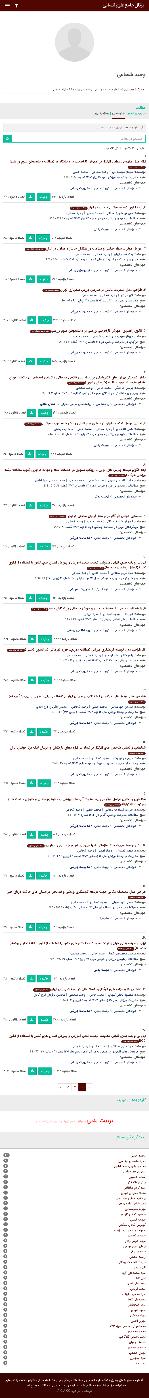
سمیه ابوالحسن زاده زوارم (130, 1230)
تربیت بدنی (101, 188)
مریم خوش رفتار (123, 758)
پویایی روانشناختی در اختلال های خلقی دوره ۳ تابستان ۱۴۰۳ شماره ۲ (94, 393)
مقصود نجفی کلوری (120, 994)
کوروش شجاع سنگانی (119, 213)
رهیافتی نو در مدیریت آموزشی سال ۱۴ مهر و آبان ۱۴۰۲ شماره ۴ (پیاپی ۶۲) (92, 578)
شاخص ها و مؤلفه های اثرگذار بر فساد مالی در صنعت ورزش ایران (87, 989)
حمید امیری (138, 1310)
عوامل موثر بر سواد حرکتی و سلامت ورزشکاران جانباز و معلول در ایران (83, 248)
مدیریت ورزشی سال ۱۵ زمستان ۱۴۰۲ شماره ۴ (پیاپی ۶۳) (102, 1000)
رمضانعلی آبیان (123, 254)
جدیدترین (118, 113)
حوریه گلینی (138, 1219)
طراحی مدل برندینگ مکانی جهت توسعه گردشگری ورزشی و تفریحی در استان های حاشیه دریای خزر (77, 894)
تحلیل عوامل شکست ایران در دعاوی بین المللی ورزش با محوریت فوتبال (83, 423)
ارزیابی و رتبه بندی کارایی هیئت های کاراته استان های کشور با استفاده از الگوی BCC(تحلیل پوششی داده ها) (77, 946)
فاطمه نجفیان (137, 1342)
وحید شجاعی (100, 171)
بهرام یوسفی (138, 1315)
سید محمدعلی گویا (121, 953)
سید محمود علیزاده (134, 1294)
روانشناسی (102, 403)
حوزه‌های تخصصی (125, 188)
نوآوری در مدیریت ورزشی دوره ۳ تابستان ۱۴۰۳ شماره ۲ (103, 341)
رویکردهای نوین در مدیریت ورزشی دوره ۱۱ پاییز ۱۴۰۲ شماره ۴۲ (99, 763)
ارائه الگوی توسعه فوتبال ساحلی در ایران (106, 207)
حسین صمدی (137, 1347)
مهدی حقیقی (137, 1352)
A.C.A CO (63, 1390)
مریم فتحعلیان (137, 1304)
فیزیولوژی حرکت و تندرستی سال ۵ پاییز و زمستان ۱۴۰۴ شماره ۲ (98, 259)
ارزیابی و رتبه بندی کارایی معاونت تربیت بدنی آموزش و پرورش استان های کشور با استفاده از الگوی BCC (77, 1038)
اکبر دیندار (127, 295)
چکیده (44, 196)
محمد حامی (80, 171)
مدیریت (55, 1121)
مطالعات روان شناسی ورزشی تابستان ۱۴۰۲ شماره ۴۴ (105, 619)
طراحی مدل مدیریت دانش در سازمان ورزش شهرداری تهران (92, 289)
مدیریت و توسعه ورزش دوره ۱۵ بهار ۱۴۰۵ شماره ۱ (107, 177)
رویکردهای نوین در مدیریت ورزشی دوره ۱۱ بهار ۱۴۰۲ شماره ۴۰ (99, 526)
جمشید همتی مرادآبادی (50, 480)
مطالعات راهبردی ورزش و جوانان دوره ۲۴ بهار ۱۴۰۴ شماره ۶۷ (100, 218)
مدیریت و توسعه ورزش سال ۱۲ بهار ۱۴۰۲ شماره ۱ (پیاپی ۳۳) (100, 711)
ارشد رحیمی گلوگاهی (132, 1336)
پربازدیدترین (101, 113)
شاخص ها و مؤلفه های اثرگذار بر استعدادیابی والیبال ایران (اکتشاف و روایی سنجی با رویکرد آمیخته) (77, 699)
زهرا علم (141, 1363)
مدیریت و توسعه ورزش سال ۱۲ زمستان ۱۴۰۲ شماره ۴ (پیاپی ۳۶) (97, 856)
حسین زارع (138, 1251)
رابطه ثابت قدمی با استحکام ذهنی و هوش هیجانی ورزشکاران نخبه (86, 608)
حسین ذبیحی (137, 1235)
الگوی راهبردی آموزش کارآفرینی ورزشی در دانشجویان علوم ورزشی (86, 330)
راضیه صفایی (137, 1256)
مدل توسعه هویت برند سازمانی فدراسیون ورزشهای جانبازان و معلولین (84, 845)
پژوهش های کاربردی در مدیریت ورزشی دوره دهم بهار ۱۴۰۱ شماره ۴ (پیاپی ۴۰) (89, 1051)
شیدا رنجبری (138, 1357)
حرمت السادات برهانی (119, 809)
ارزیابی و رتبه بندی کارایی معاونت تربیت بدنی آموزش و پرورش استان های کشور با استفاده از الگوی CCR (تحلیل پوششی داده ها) (77, 565)
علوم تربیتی (102, 589)
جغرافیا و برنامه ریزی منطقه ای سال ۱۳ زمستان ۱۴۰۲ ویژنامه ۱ (99, 907)
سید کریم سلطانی (122, 572)
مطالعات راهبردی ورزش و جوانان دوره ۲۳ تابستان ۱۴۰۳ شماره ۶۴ (97, 485)
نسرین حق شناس (122, 706)
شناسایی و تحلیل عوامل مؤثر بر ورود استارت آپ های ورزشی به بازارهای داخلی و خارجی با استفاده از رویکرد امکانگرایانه (77, 801)
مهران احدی (138, 1320)
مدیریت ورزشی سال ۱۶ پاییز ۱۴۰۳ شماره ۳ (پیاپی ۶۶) (104, 300)
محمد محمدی (137, 1331)
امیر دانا (128, 614)
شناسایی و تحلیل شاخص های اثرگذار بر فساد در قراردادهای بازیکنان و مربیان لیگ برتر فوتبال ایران (78, 750)
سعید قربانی (91, 614)
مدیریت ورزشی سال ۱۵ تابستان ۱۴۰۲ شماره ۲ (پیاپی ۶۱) (103, 660)
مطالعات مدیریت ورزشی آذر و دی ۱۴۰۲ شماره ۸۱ (108, 814)
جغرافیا (81, 1121)
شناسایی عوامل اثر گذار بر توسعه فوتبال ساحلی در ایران (95, 516)
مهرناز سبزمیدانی (122, 171)
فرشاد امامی (105, 850)
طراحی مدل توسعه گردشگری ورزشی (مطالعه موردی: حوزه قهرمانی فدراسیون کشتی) (74, 649)
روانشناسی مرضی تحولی (76, 403)
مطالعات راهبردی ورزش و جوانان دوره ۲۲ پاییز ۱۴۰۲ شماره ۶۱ (100, 958)
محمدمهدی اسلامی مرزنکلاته (127, 1326)
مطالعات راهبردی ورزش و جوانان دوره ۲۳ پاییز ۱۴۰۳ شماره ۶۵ (99, 434)
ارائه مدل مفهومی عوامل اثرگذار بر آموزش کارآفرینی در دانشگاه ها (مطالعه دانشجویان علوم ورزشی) (77, 164)
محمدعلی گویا (137, 1299)
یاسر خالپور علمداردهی (119, 655)
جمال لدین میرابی (122, 902)
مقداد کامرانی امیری (120, 480)
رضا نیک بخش (63, 429)
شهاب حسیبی (137, 1176)
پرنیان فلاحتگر (124, 387)
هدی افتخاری (124, 429)
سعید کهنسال (124, 850)
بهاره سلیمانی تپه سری (132, 1161)
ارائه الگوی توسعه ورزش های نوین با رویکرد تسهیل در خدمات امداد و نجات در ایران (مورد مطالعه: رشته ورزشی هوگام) (75, 472)
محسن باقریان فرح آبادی (51, 706)
